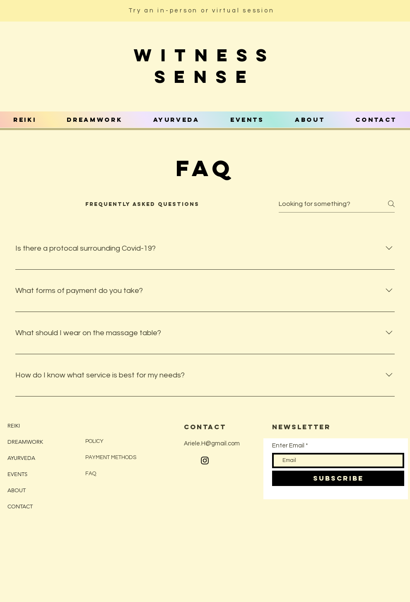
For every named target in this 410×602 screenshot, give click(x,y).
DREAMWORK (25, 442)
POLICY (95, 441)
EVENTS (17, 474)
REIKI (13, 426)
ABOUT (16, 490)
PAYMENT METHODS (110, 457)
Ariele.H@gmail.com (212, 443)
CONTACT (20, 506)
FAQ (90, 473)
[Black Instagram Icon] (205, 460)
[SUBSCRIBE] (338, 478)
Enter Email (288, 445)
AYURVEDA (21, 458)
